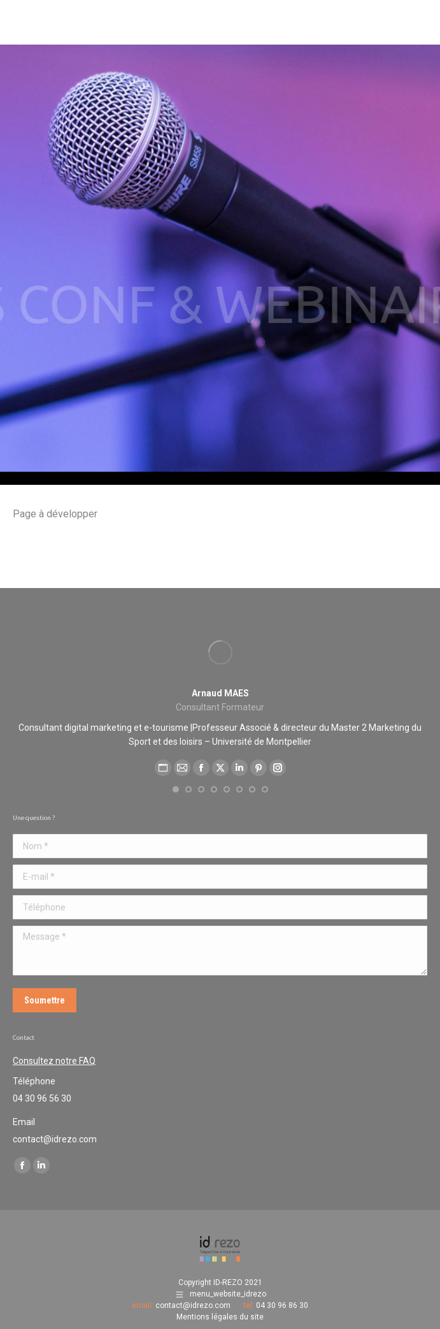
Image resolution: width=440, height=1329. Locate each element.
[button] (176, 789)
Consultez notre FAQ (54, 1061)
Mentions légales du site (220, 1316)
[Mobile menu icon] (414, 19)
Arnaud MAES (220, 693)
